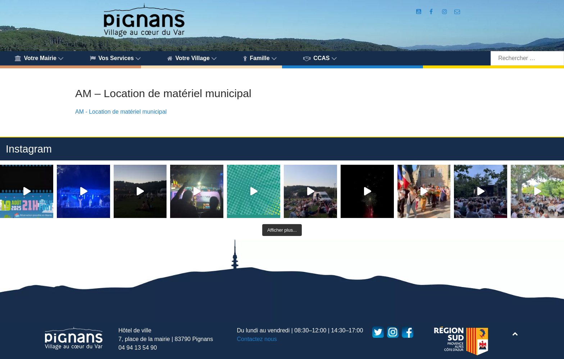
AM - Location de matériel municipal (121, 112)
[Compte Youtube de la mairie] (419, 12)
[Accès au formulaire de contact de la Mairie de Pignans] (457, 12)
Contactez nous (257, 339)
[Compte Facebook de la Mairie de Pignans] (431, 12)
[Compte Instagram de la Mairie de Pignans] (445, 12)
